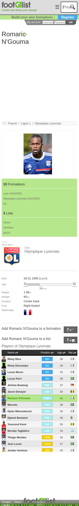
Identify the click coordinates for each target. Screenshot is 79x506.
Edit (25, 34)
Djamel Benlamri (18, 417)
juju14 (6, 232)
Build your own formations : (44, 17)
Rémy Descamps (18, 365)
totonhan (8, 227)
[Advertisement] (38, 82)
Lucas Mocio (15, 372)
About (17, 502)
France (12, 123)
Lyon (43, 278)
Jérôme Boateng (18, 385)
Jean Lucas (15, 443)
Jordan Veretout (17, 450)
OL (5, 203)
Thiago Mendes (17, 437)
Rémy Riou (14, 359)
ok (71, 22)
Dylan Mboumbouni (20, 411)
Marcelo (12, 404)
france (7, 222)
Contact (6, 502)
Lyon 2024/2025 (12, 193)
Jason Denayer (17, 391)
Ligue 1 (26, 123)
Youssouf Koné (17, 424)
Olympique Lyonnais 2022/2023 (21, 198)
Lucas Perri (15, 378)
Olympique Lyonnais (48, 123)
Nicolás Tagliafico (18, 430)
